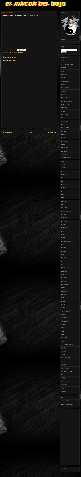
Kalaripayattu (64, 178)
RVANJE (63, 304)
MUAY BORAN (64, 278)
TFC (62, 361)
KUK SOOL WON (64, 228)
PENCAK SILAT (64, 294)
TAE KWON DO (64, 338)
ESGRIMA (63, 111)
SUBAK (62, 331)
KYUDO (62, 244)
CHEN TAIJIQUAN (65, 81)
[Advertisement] (29, 115)
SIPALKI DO (63, 324)
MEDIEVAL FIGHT (64, 268)
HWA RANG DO (64, 148)
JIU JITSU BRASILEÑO (66, 158)
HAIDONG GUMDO (65, 127)
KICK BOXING (64, 208)
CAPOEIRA (63, 77)
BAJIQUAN (63, 67)
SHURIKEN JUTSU (65, 321)
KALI (62, 181)
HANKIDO (63, 134)
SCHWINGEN (64, 318)
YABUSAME (63, 384)
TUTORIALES (64, 364)
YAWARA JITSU (64, 391)
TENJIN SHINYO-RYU (65, 358)
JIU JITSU (63, 154)
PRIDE (62, 298)
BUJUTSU (63, 74)
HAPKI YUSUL (64, 141)
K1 (62, 171)
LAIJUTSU (63, 258)
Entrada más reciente (8, 132)
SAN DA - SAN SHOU (65, 311)
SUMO (62, 334)
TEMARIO (63, 354)
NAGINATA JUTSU (65, 284)
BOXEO (62, 71)
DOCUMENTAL (20, 52)
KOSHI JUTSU (64, 221)
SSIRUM (63, 328)
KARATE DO (63, 188)
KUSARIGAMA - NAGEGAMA (67, 241)
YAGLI (62, 388)
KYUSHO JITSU (64, 251)
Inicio (30, 132)
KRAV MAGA (64, 224)
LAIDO (62, 254)
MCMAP (63, 264)
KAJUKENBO (64, 174)
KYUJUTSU (63, 248)
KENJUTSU (63, 201)
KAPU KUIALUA (64, 184)
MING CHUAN (64, 271)
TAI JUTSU (63, 348)
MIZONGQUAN (64, 274)
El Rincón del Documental (67, 404)
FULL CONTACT (64, 114)
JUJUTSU (63, 164)
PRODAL (63, 301)
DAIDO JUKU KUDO (65, 97)
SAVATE (63, 314)
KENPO (62, 204)
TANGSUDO (63, 351)
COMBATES (63, 94)
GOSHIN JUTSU (64, 121)
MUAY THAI (63, 281)
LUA (62, 261)
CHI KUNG (63, 84)
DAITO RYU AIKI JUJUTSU (66, 101)
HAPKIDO (63, 144)
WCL (62, 374)
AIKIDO (62, 61)
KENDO (62, 198)
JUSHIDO (63, 168)
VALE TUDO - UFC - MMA (66, 371)
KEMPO (62, 194)
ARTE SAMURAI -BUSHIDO (12, 52)
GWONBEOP (63, 124)
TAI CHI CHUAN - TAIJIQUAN (67, 344)
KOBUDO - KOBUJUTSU (66, 211)
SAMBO (63, 308)
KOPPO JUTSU (64, 218)
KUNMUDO (63, 234)
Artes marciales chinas (66, 401)
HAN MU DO (63, 131)
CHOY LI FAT (64, 91)
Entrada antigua (52, 132)
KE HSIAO (63, 191)
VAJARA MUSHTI (65, 368)
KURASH (63, 238)
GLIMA (62, 118)
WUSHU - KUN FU (65, 381)
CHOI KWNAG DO (65, 87)
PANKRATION (64, 291)
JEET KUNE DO (64, 151)
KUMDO (63, 231)
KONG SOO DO (64, 214)
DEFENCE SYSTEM (65, 104)
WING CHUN (64, 378)
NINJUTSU (63, 288)
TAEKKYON (63, 341)
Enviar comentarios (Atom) (32, 137)
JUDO (62, 161)
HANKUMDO (63, 138)
